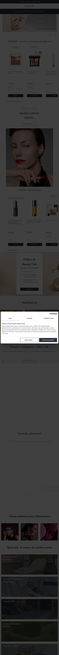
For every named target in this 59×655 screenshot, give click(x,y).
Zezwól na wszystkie (48, 340)
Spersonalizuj (29, 340)
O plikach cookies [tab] (49, 318)
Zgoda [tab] (10, 318)
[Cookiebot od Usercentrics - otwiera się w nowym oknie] (50, 314)
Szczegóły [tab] (29, 318)
